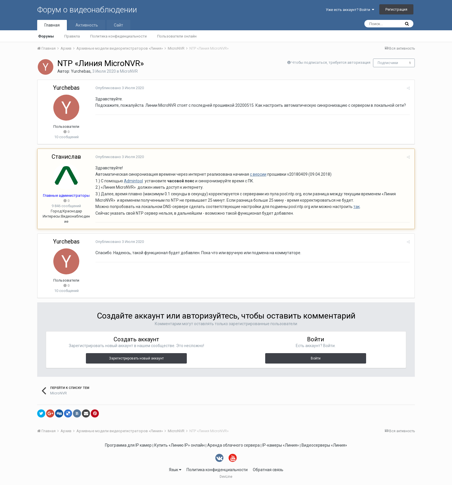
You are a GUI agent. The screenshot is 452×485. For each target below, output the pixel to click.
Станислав (66, 156)
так (356, 206)
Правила (72, 36)
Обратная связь (268, 469)
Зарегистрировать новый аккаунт (136, 358)
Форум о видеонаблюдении (87, 9)
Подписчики (388, 63)
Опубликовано (119, 88)
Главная (52, 25)
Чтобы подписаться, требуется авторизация (330, 62)
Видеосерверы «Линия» (324, 445)
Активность (87, 25)
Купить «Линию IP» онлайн (179, 445)
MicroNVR (129, 71)
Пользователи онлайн (177, 36)
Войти (316, 358)
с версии (258, 174)
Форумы (46, 36)
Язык (175, 469)
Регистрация (396, 9)
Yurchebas (81, 71)
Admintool (133, 181)
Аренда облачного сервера (233, 445)
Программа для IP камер (128, 445)
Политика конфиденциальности (118, 36)
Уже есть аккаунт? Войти (350, 10)
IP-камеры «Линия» (280, 445)
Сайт (118, 25)
